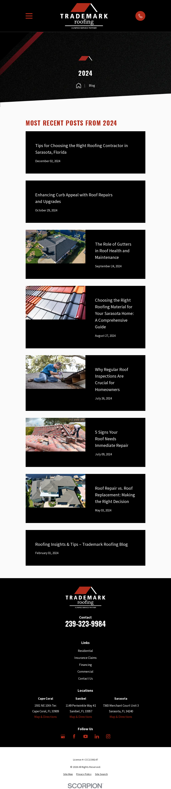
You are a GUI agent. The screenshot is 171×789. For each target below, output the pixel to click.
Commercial (85, 672)
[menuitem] (68, 774)
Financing (85, 665)
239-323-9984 (85, 623)
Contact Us (85, 678)
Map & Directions (45, 717)
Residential (85, 651)
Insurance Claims (85, 658)
